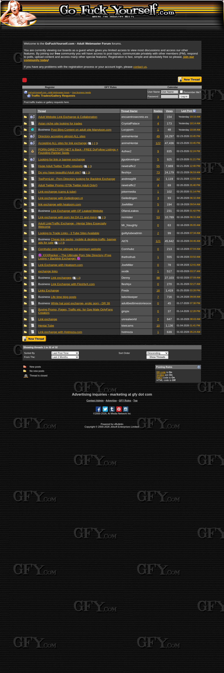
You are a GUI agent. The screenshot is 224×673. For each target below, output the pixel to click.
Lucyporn (127, 129)
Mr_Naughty (129, 225)
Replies (158, 111)
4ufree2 (126, 151)
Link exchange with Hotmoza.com (60, 332)
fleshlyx (126, 172)
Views (169, 111)
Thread (42, 111)
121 (158, 241)
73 (158, 172)
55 (158, 166)
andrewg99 (128, 178)
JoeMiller (127, 204)
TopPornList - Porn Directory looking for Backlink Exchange (76, 178)
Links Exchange (48, 290)
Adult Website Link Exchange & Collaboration (67, 116)
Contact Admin (95, 400)
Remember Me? (190, 92)
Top (135, 400)
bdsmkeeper (129, 297)
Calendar (173, 87)
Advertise (111, 400)
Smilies (160, 375)
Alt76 (124, 241)
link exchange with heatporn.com (59, 204)
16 (158, 290)
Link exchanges (61, 277)
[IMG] (159, 377)
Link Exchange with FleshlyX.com (73, 284)
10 (158, 325)
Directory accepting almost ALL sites (61, 136)
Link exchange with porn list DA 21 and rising (67, 217)
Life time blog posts (63, 297)
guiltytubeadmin (131, 233)
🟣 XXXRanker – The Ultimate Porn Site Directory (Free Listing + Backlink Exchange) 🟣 (74, 257)
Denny (125, 277)
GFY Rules (110, 87)
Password (152, 96)
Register (50, 87)
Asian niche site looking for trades (60, 123)
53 (158, 217)
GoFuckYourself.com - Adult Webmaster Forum (48, 92)
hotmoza (127, 332)
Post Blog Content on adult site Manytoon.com (81, 129)
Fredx (125, 290)
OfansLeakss (130, 210)
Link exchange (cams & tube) (57, 191)
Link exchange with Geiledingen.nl (60, 198)
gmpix (125, 311)
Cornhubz (127, 249)
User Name (153, 91)
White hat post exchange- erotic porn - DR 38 (80, 303)
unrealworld (129, 319)
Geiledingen (129, 198)
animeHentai (129, 136)
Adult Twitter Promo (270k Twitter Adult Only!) (67, 185)
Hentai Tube (46, 325)
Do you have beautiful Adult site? (59, 172)
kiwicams (127, 325)
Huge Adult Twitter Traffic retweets (60, 166)
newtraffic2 (128, 166)
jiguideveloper (130, 159)
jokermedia (128, 191)
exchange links (48, 271)
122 (158, 143)
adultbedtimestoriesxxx (136, 303)
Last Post (186, 110)
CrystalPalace (130, 123)
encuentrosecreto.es (134, 116)
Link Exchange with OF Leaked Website (77, 210)
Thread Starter (129, 111)
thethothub (128, 257)
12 (158, 178)
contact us (140, 66)
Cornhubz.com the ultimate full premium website (69, 249)
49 (158, 136)
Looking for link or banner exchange (61, 159)
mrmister (127, 217)
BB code (161, 372)
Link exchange (47, 319)
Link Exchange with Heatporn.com (60, 265)
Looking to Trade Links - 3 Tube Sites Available (68, 233)
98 (158, 277)
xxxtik (125, 271)
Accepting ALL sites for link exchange (62, 143)
